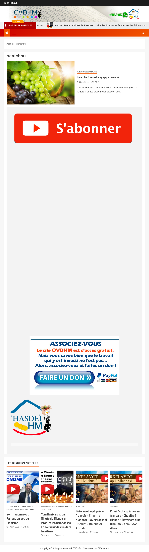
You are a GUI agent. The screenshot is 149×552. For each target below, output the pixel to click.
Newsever (88, 548)
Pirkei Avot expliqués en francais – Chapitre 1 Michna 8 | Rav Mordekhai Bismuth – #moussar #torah (125, 519)
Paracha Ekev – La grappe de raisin (98, 77)
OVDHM (96, 82)
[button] (14, 33)
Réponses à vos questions (17, 510)
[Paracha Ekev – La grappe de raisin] (40, 82)
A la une (10, 507)
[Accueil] (7, 33)
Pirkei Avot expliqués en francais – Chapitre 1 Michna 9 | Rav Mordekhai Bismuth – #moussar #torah (91, 519)
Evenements (46, 507)
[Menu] (14, 33)
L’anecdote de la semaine (87, 72)
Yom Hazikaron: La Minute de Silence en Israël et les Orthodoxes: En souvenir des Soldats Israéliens (56, 522)
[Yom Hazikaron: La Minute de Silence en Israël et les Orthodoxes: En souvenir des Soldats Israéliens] (57, 487)
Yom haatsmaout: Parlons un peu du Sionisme (18, 518)
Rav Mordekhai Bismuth (23, 507)
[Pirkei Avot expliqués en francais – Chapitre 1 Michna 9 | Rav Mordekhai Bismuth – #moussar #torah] (92, 487)
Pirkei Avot (80, 507)
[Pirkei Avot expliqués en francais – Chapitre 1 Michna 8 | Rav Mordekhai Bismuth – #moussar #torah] (126, 487)
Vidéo (32, 510)
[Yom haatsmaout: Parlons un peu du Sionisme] (23, 487)
